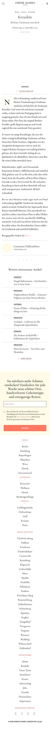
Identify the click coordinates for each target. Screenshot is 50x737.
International (25, 472)
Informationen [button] (25, 655)
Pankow (25, 591)
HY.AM (39, 721)
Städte (25, 440)
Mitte (25, 573)
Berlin (25, 446)
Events (25, 679)
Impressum (25, 701)
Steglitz (25, 617)
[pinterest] (28, 714)
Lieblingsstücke (25, 507)
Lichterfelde (25, 569)
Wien (25, 464)
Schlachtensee (25, 604)
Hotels (25, 492)
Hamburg (25, 450)
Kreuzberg (25, 560)
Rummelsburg (25, 599)
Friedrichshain (25, 551)
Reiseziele (25, 483)
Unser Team (25, 670)
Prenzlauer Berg (25, 595)
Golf (25, 516)
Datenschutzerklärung (24, 417)
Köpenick (25, 564)
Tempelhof (25, 621)
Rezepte (25, 520)
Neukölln (25, 582)
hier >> (28, 235)
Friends (25, 692)
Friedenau (25, 547)
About (25, 661)
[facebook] (15, 714)
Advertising (25, 683)
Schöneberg (25, 608)
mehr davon (26, 358)
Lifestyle (25, 501)
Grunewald (25, 555)
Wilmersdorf (25, 643)
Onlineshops (25, 511)
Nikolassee (25, 586)
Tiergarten (25, 626)
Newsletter (25, 674)
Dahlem (25, 542)
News (25, 525)
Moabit (25, 577)
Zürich (25, 468)
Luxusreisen (25, 477)
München (25, 459)
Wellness (25, 488)
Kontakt (25, 665)
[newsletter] (34, 714)
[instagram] (22, 714)
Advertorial (25, 32)
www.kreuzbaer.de (26, 91)
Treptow (25, 630)
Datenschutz (25, 696)
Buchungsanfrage (25, 496)
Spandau (25, 613)
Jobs (25, 687)
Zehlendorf (25, 648)
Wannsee (25, 635)
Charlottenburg (25, 538)
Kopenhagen (25, 455)
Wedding (25, 639)
